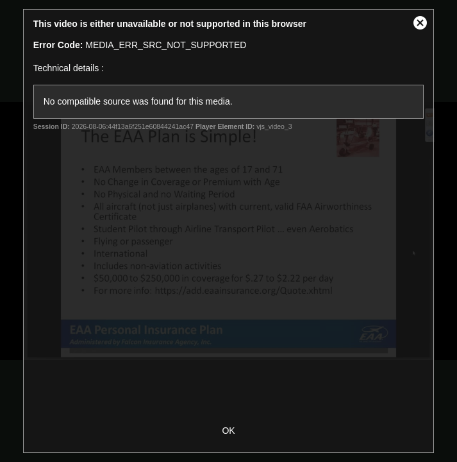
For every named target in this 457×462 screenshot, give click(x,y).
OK (228, 430)
